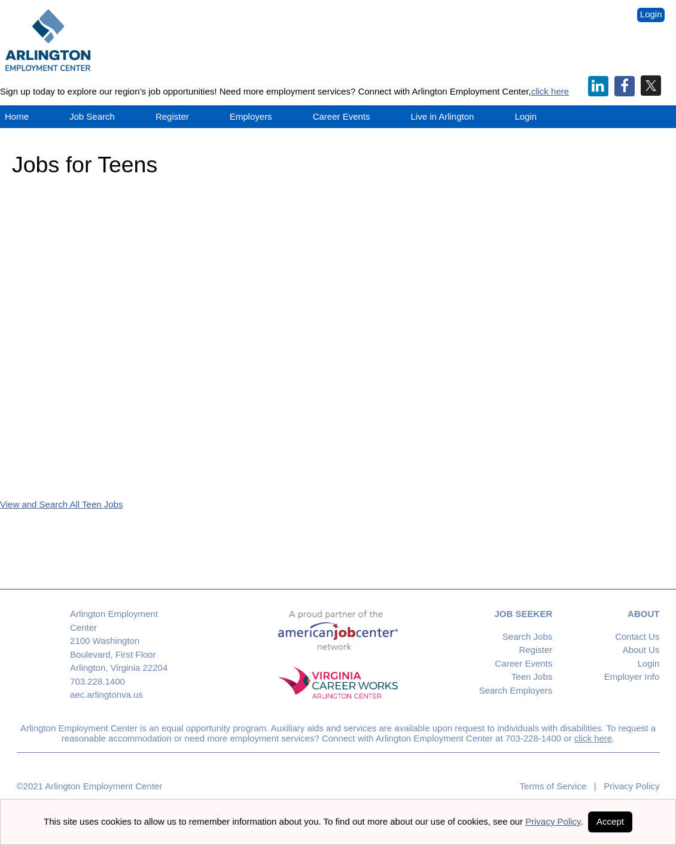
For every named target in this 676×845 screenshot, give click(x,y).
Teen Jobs (531, 676)
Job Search (92, 116)
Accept (610, 821)
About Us (641, 650)
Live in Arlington (442, 116)
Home (17, 116)
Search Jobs (527, 636)
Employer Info (632, 676)
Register (172, 116)
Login (651, 14)
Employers (251, 116)
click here (550, 91)
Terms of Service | (558, 786)
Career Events (523, 663)
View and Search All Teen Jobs (61, 504)
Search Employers (516, 690)
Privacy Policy (628, 786)
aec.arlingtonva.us (106, 694)
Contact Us (637, 636)
